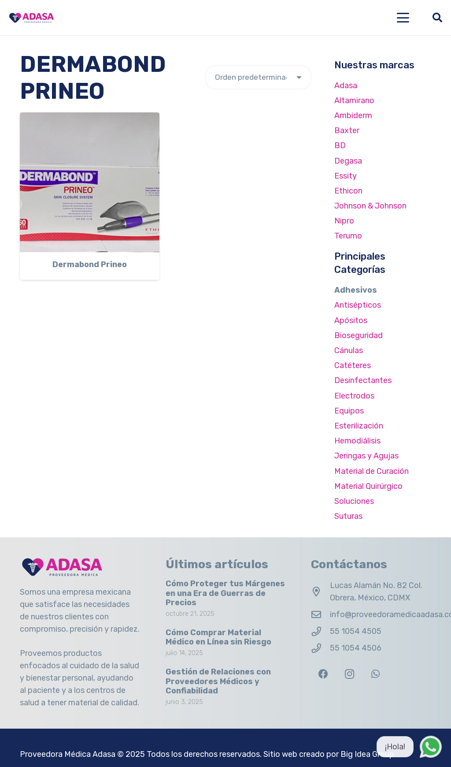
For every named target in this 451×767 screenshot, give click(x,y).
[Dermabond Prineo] (89, 182)
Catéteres (352, 365)
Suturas (348, 516)
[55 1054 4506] (320, 648)
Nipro (344, 221)
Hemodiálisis (357, 441)
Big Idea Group (367, 754)
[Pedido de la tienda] (258, 77)
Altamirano (354, 100)
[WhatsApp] (375, 674)
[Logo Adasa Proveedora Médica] (31, 17)
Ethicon (348, 191)
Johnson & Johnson (370, 206)
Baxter (346, 130)
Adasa (345, 85)
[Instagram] (349, 674)
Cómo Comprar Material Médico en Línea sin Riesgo (218, 637)
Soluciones (354, 501)
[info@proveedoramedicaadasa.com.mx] (320, 615)
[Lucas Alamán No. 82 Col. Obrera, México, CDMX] (320, 592)
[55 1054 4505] (320, 632)
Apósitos (350, 320)
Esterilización (358, 426)
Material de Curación (371, 471)
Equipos (349, 411)
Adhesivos (355, 290)
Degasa (348, 161)
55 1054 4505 (355, 631)
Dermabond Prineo (89, 265)
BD (340, 145)
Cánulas (348, 350)
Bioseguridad (358, 335)
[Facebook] (323, 674)
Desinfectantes (363, 380)
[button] (403, 17)
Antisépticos (357, 305)
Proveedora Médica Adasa (67, 754)
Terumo (348, 236)
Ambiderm (353, 115)
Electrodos (354, 396)
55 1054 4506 (355, 648)
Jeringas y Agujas (366, 456)
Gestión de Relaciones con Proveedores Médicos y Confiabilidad (218, 681)
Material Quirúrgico (368, 486)
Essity (345, 176)
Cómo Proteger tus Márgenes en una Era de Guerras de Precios (225, 593)
